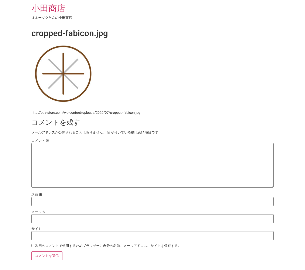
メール (38, 212)
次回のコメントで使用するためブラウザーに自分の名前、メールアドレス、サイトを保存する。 (108, 246)
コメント (40, 140)
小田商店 (48, 8)
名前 (36, 194)
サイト (36, 229)
